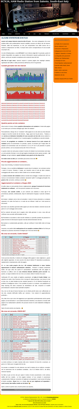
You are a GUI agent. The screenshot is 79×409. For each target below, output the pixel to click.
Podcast (46, 33)
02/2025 (37, 116)
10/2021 (37, 105)
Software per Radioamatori (62, 58)
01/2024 (9, 113)
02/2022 (15, 107)
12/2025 (4, 120)
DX (29, 33)
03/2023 (42, 109)
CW (24, 33)
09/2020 (9, 103)
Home (3, 33)
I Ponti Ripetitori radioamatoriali (63, 63)
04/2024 (26, 113)
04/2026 (26, 120)
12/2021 (4, 107)
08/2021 (26, 105)
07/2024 (42, 113)
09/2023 (31, 111)
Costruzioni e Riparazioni (61, 48)
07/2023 (20, 111)
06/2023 (15, 111)
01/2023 (31, 109)
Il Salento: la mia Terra (61, 72)
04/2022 (26, 107)
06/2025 (15, 118)
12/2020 (26, 103)
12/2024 (26, 116)
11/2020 (20, 103)
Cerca (73, 33)
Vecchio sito (56, 33)
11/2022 (20, 109)
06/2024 (37, 113)
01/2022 (9, 107)
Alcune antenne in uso (61, 46)
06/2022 (37, 107)
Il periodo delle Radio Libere (62, 65)
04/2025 (4, 118)
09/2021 (31, 105)
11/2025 (42, 118)
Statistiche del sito (59, 75)
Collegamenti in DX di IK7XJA (63, 51)
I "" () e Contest (63, 53)
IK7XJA (9, 33)
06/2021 (15, 105)
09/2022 (9, 109)
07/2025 (20, 118)
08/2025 (26, 118)
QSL (40, 33)
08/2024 (4, 116)
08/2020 (4, 103)
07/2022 (42, 107)
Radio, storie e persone (61, 70)
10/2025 (37, 118)
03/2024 (20, 113)
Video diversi (58, 67)
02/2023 (37, 109)
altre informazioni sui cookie (39, 402)
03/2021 (42, 103)
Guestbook (65, 33)
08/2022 (4, 109)
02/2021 (37, 103)
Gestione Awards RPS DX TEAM (64, 78)
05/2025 (9, 118)
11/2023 (42, 111)
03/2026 (20, 120)
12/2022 (26, 109)
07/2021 (20, 105)
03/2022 (20, 107)
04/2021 (4, 105)
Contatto (17, 33)
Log (34, 33)
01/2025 (31, 116)
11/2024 (20, 116)
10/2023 (37, 111)
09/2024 (9, 116)
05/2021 (9, 105)
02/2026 (15, 120)
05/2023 (9, 111)
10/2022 (15, 109)
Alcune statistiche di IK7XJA (14, 38)
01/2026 (9, 120)
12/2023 (4, 113)
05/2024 (31, 113)
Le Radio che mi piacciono (62, 44)
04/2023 (4, 111)
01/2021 (31, 103)
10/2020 (15, 103)
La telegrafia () (62, 56)
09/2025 (31, 118)
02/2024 (15, 113)
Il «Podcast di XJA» (60, 60)
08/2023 (26, 111)
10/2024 (15, 116)
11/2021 (42, 105)
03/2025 (42, 116)
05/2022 (31, 107)
